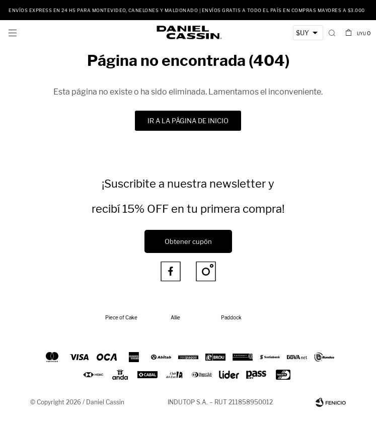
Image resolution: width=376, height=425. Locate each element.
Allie (175, 317)
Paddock (231, 317)
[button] (332, 32)
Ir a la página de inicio (188, 121)
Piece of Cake (121, 317)
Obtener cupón (188, 241)
